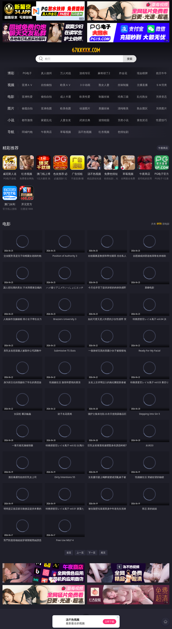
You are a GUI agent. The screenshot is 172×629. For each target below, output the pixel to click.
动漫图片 (84, 108)
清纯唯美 (123, 108)
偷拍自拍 (46, 96)
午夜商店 (46, 132)
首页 (69, 552)
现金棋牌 (142, 73)
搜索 (129, 59)
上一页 (80, 552)
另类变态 (161, 96)
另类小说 (123, 120)
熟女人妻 (104, 85)
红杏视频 (104, 132)
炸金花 (123, 73)
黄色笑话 (142, 120)
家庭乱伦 (46, 120)
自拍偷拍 (46, 85)
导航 (11, 132)
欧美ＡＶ (65, 85)
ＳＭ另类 (161, 85)
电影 (11, 96)
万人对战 (65, 73)
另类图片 (161, 108)
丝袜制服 (123, 85)
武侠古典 (84, 120)
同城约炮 (27, 132)
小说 (11, 120)
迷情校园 (104, 120)
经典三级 (123, 96)
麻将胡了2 (104, 73)
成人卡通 (65, 96)
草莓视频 (65, 132)
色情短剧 (123, 132)
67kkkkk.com (86, 50)
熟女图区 (142, 108)
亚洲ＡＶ (27, 85)
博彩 (11, 73)
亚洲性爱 (27, 96)
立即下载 (109, 621)
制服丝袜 (104, 96)
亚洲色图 (46, 108)
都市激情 (27, 120)
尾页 (103, 552)
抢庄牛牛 (161, 73)
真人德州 (46, 73)
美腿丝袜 (104, 108)
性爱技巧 (161, 120)
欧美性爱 (84, 96)
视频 (11, 85)
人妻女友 (65, 120)
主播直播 (142, 85)
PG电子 (27, 73)
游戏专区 (84, 73)
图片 (11, 108)
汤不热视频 (85, 132)
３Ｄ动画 (84, 85)
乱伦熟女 (142, 96)
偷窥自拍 (27, 108)
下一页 (91, 552)
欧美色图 (65, 108)
